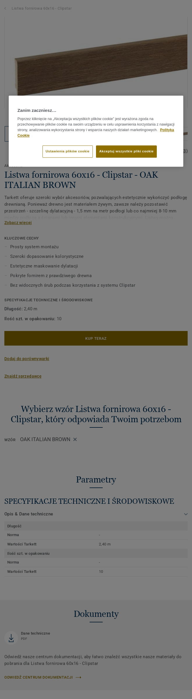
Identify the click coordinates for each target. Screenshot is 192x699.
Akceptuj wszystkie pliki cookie (126, 151)
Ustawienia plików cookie (68, 151)
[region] (96, 131)
